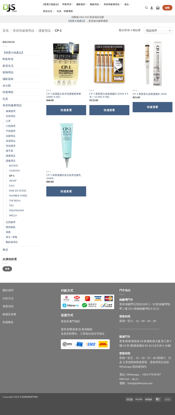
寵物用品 (95, 4)
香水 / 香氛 (11, 236)
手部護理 (10, 130)
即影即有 (68, 4)
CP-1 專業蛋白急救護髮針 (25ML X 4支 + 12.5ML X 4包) (108, 95)
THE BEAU (15, 200)
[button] (151, 7)
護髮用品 (44, 30)
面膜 (8, 232)
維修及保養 (9, 314)
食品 (127, 4)
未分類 (7, 85)
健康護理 (10, 111)
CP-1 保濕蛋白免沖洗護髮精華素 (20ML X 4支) (63, 95)
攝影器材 (82, 4)
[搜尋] (146, 7)
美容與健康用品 (113, 4)
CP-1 (11, 175)
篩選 (7, 268)
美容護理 (10, 145)
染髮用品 (10, 135)
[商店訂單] (158, 30)
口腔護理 (10, 125)
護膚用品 (10, 155)
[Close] (3, 409)
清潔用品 (10, 140)
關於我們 (8, 290)
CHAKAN (14, 170)
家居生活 (48, 11)
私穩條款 (8, 322)
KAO (11, 185)
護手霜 (9, 150)
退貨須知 (8, 306)
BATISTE (13, 165)
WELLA (13, 215)
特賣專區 (68, 11)
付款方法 (8, 298)
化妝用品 (10, 115)
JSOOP (13, 180)
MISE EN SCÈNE (17, 190)
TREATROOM (16, 210)
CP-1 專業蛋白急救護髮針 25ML (150, 93)
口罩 (8, 120)
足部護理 (10, 222)
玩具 (59, 11)
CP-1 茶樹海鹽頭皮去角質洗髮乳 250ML (63, 177)
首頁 (6, 30)
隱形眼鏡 (10, 227)
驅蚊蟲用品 (12, 241)
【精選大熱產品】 (51, 4)
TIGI (11, 205)
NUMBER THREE (18, 195)
